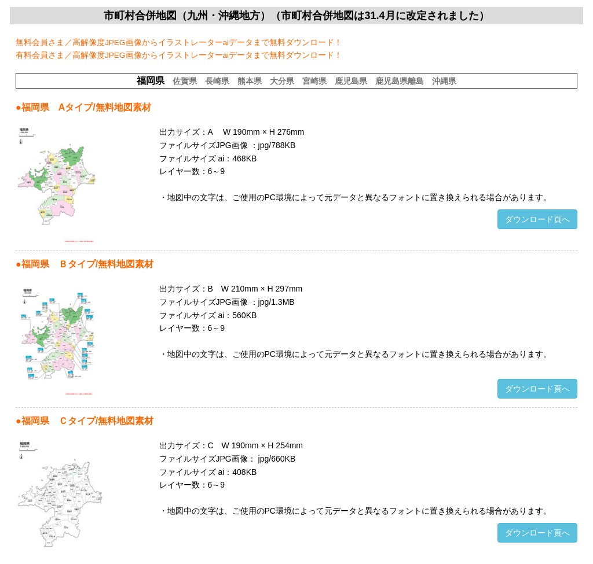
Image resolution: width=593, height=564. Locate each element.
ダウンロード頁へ (537, 219)
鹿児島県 (351, 81)
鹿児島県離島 (399, 81)
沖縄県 (444, 81)
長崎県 (217, 81)
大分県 (282, 81)
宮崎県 (314, 81)
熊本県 (249, 81)
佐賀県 (185, 81)
